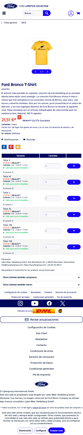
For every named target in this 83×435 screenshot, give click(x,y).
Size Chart (41, 333)
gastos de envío (39, 408)
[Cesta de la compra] (78, 13)
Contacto (48, 292)
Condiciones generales (43, 297)
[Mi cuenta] (70, 13)
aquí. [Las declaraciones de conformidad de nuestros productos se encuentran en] (53, 270)
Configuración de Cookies (15, 292)
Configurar (41, 430)
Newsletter (36, 292)
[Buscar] (47, 13)
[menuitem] (4, 13)
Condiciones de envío (41, 351)
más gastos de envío (28, 127)
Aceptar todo (56, 430)
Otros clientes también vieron (17, 284)
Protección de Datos (20, 297)
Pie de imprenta (64, 297)
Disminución (25, 430)
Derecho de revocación (66, 292)
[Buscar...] (36, 13)
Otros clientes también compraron (20, 277)
